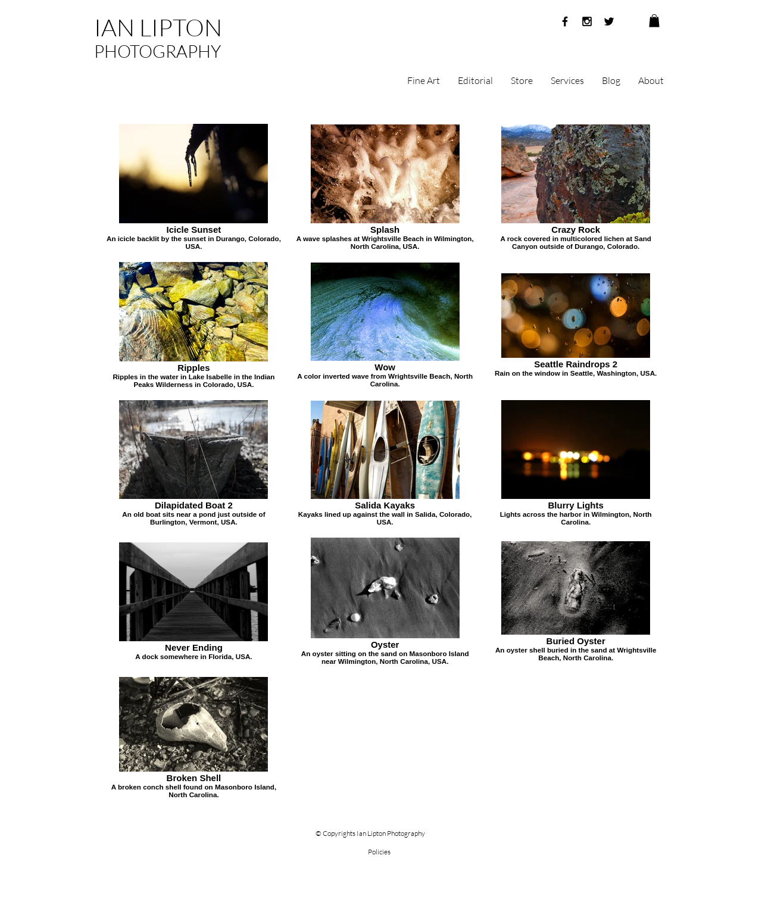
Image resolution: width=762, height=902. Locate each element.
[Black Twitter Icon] (609, 21)
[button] (654, 20)
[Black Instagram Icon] (587, 21)
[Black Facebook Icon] (565, 21)
